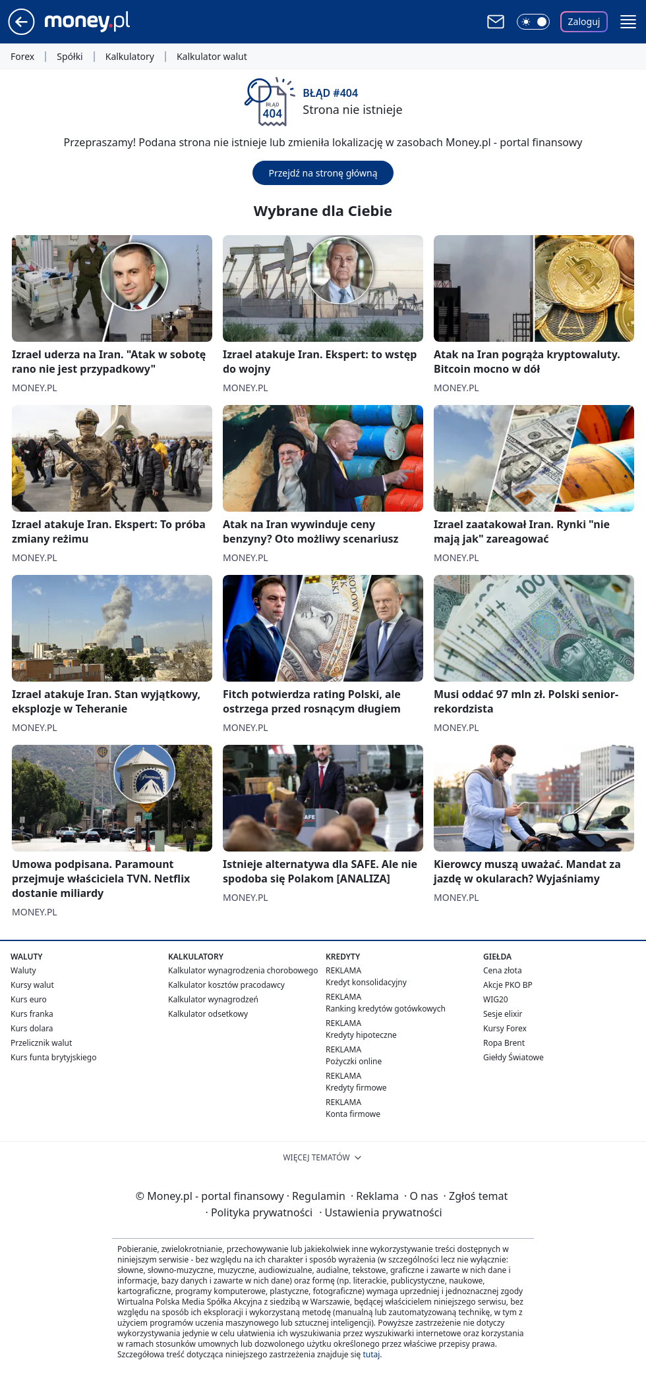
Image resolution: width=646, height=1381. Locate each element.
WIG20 (495, 999)
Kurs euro (29, 999)
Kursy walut (32, 984)
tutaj (371, 1354)
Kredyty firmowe (356, 1087)
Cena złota (502, 970)
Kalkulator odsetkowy (208, 1013)
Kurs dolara (32, 1028)
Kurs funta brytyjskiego (53, 1057)
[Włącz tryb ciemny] (533, 22)
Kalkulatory (129, 57)
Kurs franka (32, 1013)
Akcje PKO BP (508, 984)
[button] (628, 21)
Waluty (23, 970)
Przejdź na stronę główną (322, 173)
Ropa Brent (504, 1042)
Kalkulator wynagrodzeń (213, 999)
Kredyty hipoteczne (361, 1035)
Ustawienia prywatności (380, 1212)
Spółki (69, 57)
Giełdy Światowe (513, 1057)
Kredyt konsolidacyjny (366, 982)
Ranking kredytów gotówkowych (386, 1008)
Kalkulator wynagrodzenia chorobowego (243, 970)
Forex (22, 57)
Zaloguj (584, 21)
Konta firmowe (353, 1114)
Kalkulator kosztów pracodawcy (226, 984)
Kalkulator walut (212, 57)
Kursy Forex (505, 1028)
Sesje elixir (502, 1013)
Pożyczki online (354, 1061)
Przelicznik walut (41, 1042)
